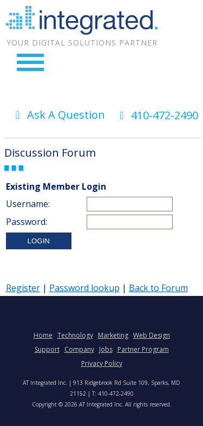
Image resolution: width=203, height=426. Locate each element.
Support (47, 349)
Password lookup (84, 288)
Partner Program (143, 349)
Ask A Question (58, 114)
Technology (75, 335)
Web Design (151, 335)
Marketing (113, 335)
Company (79, 349)
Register (23, 288)
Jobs (106, 349)
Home (43, 335)
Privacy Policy (101, 363)
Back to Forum (158, 288)
